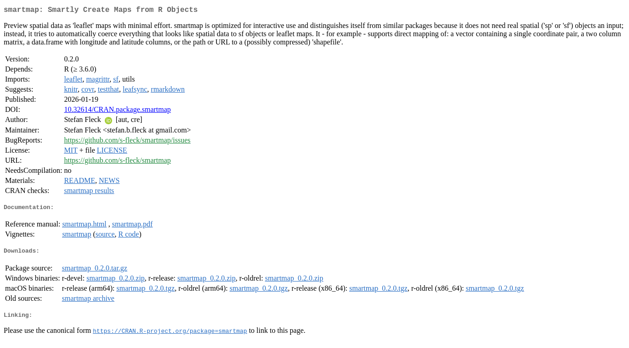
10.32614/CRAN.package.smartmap (117, 111)
